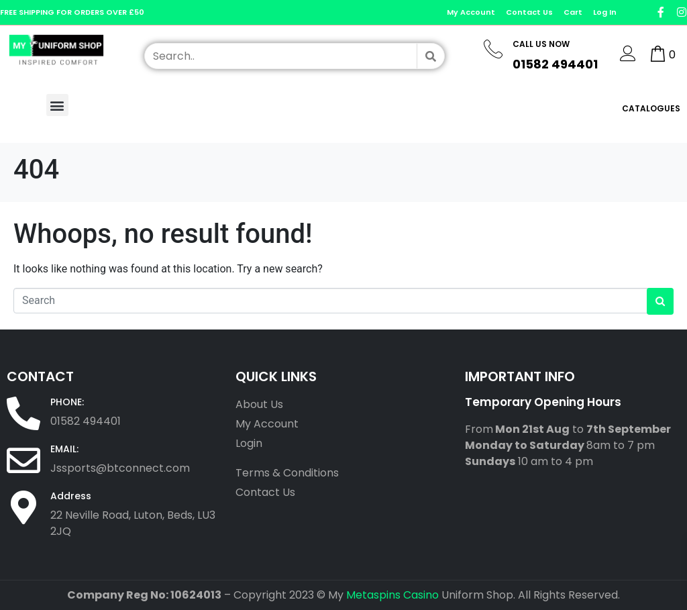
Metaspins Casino (392, 595)
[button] (57, 105)
